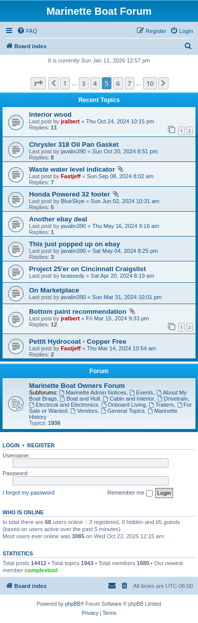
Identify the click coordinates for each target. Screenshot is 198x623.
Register (41, 445)
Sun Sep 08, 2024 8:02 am (120, 176)
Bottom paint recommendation (77, 311)
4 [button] (95, 83)
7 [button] (129, 83)
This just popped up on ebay (74, 244)
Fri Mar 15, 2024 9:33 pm (117, 318)
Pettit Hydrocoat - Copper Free (77, 341)
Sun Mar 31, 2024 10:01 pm (126, 297)
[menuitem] (27, 31)
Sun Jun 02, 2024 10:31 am (125, 201)
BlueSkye (72, 201)
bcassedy (72, 276)
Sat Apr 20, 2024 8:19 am (122, 276)
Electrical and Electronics (63, 405)
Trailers (161, 405)
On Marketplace (54, 290)
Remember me (130, 493)
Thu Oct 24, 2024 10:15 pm (120, 121)
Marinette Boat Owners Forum (77, 385)
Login (11, 445)
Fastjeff (70, 176)
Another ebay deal (58, 219)
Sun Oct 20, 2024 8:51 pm (124, 151)
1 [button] (65, 83)
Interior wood (50, 114)
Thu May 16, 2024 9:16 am (125, 226)
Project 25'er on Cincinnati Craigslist (87, 269)
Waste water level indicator (72, 169)
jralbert (70, 121)
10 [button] (150, 83)
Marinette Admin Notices (92, 392)
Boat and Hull (80, 399)
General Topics (123, 411)
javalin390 (73, 151)
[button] (38, 83)
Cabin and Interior (128, 399)
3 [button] (84, 83)
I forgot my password (28, 492)
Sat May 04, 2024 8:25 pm (125, 251)
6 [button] (118, 83)
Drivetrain (172, 399)
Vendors (84, 411)
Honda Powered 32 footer (69, 194)
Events (141, 392)
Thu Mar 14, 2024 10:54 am (121, 348)
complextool (41, 570)
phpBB (72, 604)
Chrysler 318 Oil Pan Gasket (74, 144)
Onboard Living (123, 405)
